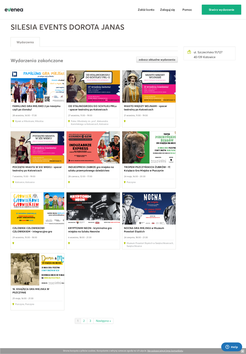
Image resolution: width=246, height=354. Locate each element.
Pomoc (187, 10)
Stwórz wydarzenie (221, 10)
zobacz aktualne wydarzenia (157, 59)
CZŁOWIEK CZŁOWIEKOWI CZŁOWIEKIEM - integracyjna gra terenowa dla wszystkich (32, 231)
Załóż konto (146, 10)
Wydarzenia (25, 42)
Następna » (103, 321)
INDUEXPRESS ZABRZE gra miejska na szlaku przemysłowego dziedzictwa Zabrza (91, 170)
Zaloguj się (167, 10)
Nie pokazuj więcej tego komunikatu (165, 350)
